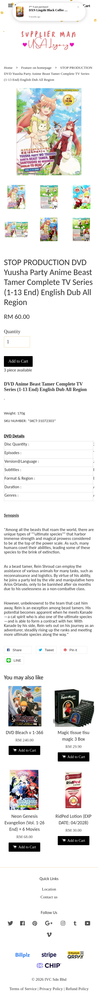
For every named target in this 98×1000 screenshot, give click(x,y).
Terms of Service (23, 988)
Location (49, 889)
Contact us (49, 897)
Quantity (12, 331)
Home (8, 68)
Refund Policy (77, 988)
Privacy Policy (51, 988)
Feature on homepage (36, 68)
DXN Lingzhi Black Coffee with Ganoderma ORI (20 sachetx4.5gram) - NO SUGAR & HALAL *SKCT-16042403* (49, 10)
